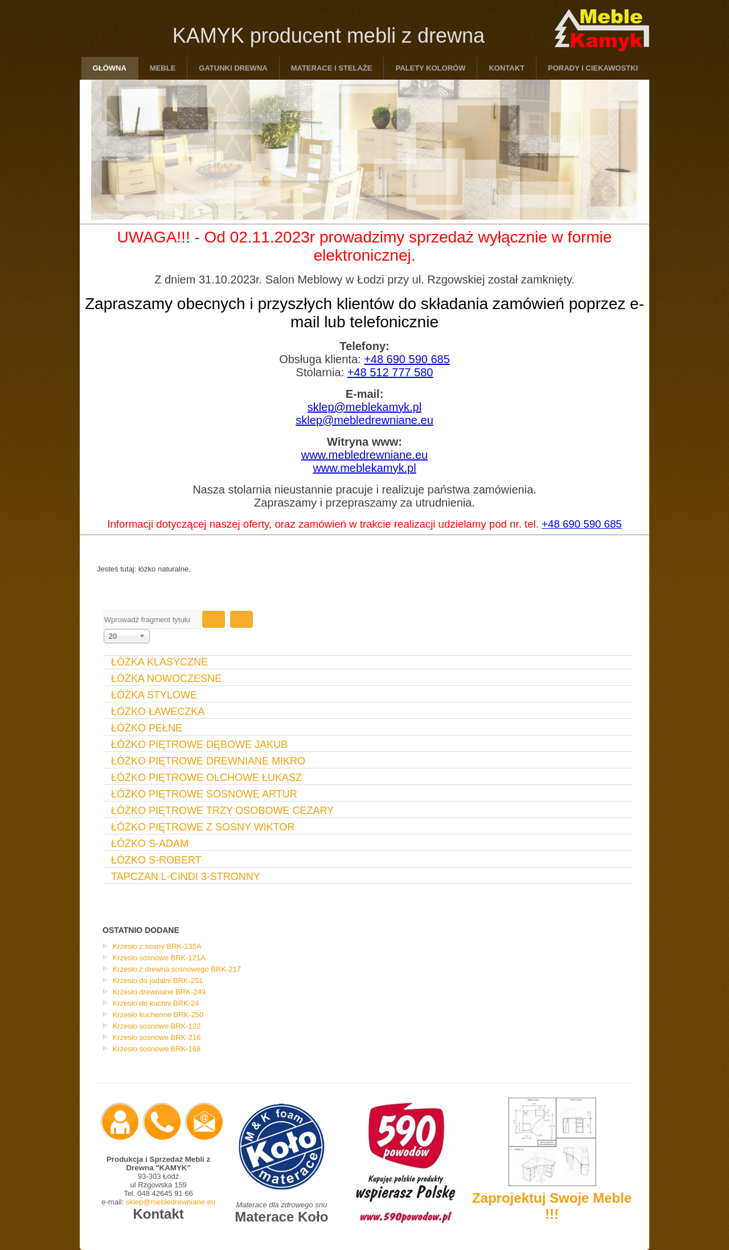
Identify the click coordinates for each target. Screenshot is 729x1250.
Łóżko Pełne (146, 728)
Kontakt (507, 68)
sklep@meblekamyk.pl (364, 407)
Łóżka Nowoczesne (166, 678)
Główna (109, 68)
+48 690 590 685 (407, 359)
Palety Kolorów (430, 68)
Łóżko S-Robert (156, 860)
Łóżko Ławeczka (157, 711)
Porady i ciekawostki (593, 68)
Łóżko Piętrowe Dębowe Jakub (199, 744)
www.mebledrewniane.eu (364, 455)
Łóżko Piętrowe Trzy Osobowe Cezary (222, 810)
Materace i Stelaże (331, 68)
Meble (163, 68)
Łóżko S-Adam (150, 843)
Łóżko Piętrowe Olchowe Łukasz (206, 777)
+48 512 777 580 (390, 372)
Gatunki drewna (233, 68)
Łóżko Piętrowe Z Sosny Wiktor (202, 827)
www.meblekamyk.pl (364, 468)
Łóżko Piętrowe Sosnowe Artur (204, 794)
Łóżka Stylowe (154, 695)
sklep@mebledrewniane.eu (364, 420)
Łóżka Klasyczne (159, 662)
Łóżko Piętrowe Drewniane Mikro (208, 761)
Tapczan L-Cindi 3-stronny (185, 876)
